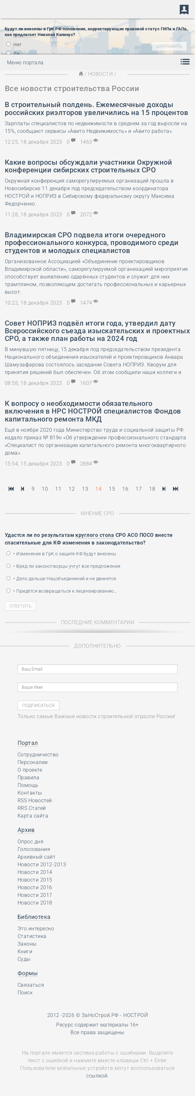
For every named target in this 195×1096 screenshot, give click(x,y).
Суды (24, 959)
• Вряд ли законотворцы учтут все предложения (63, 566)
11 (58, 489)
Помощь (28, 785)
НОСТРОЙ (135, 1015)
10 (45, 489)
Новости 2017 (35, 895)
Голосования (34, 849)
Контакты (30, 793)
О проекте (30, 770)
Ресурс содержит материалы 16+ (97, 1025)
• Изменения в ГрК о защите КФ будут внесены (61, 553)
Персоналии (33, 762)
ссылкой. (97, 1076)
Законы (27, 944)
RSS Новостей (35, 800)
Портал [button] (28, 742)
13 (85, 489)
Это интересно (36, 929)
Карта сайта (33, 816)
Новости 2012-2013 (42, 865)
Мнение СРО (97, 513)
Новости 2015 (35, 880)
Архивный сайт (37, 857)
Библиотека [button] (34, 916)
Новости (100, 74)
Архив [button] (26, 829)
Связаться (31, 985)
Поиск (25, 993)
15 (112, 489)
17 (139, 489)
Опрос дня (30, 842)
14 (98, 489)
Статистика (32, 936)
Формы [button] (28, 973)
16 (125, 489)
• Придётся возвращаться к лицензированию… (61, 591)
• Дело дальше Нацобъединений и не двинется (61, 578)
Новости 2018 (35, 903)
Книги (25, 951)
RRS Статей (32, 808)
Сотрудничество (38, 755)
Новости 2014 (35, 872)
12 (72, 489)
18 (152, 489)
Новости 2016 (35, 887)
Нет (14, 44)
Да (12, 53)
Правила (28, 778)
